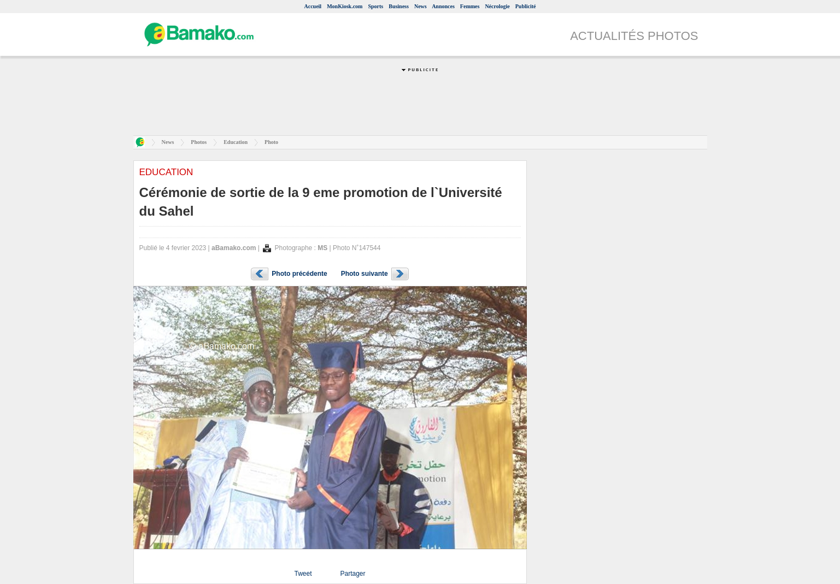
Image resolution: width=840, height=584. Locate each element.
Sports (375, 6)
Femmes (470, 6)
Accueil (312, 6)
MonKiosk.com (344, 6)
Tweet (303, 573)
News (420, 6)
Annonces (443, 6)
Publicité (525, 6)
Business (399, 6)
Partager (352, 573)
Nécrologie (497, 6)
